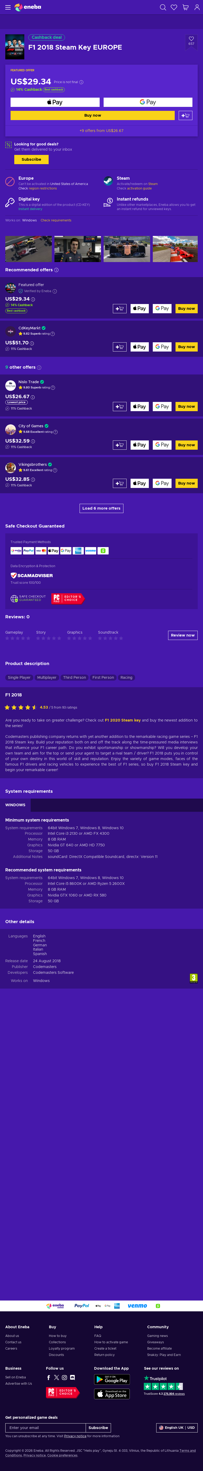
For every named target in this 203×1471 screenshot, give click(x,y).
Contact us (13, 1342)
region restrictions (43, 188)
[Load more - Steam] (108, 181)
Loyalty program (62, 1348)
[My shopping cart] (185, 7)
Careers (11, 1348)
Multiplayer (47, 678)
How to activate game (111, 1342)
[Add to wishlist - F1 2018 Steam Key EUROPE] (191, 42)
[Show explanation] (52, 334)
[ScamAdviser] (32, 575)
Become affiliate (159, 1348)
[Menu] (7, 7)
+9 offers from (101, 131)
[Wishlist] (174, 7)
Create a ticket (105, 1348)
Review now (183, 635)
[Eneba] (28, 7)
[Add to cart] (185, 115)
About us (12, 1335)
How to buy (58, 1335)
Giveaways (155, 1342)
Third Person (74, 678)
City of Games (31, 426)
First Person (103, 678)
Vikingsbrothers (33, 465)
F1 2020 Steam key (123, 720)
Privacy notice (75, 1436)
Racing (126, 678)
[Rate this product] (22, 708)
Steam (153, 184)
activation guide (139, 188)
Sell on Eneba (15, 1377)
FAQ (97, 1335)
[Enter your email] (45, 1427)
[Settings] (177, 1427)
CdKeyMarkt (29, 328)
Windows (41, 981)
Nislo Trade (29, 382)
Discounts (56, 1354)
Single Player (19, 678)
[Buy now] (55, 102)
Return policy (104, 1354)
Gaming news (157, 1335)
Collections (57, 1342)
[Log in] (197, 7)
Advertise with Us (18, 1383)
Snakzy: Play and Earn (164, 1354)
